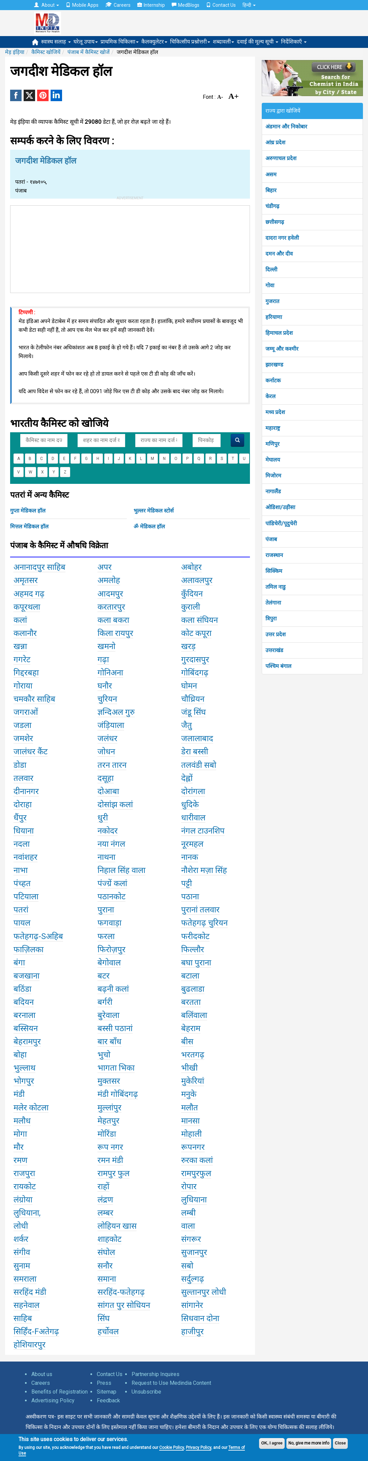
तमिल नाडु (275, 587)
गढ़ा (103, 659)
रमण (20, 1160)
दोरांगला (193, 791)
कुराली (190, 607)
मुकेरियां (192, 1081)
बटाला (190, 976)
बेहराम (190, 1028)
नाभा (20, 870)
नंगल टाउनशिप (203, 831)
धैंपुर (20, 817)
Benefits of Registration (59, 1392)
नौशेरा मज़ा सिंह (204, 870)
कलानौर (25, 633)
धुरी (102, 817)
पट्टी (186, 883)
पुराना (105, 909)
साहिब (22, 1318)
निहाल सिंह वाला (121, 870)
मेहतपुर (108, 1121)
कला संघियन (199, 620)
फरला (106, 936)
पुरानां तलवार (200, 909)
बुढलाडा (192, 989)
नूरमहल (192, 844)
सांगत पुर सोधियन (123, 1305)
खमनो (106, 646)
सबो (187, 1265)
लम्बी (188, 1213)
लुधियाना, (26, 1213)
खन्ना (20, 646)
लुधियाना (194, 1199)
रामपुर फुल (113, 1173)
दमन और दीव (279, 254)
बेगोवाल (109, 962)
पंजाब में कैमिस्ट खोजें (88, 52)
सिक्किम (273, 571)
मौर (18, 1147)
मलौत (189, 1107)
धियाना (23, 831)
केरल (270, 396)
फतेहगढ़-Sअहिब (38, 936)
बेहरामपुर (27, 1041)
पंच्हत (22, 883)
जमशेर (23, 738)
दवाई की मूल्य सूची (257, 41)
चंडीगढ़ (272, 206)
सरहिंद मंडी (29, 1292)
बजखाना (26, 976)
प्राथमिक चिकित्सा (120, 41)
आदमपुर (110, 593)
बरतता (191, 1002)
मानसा (190, 1121)
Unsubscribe (146, 1392)
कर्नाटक (273, 380)
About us (41, 1374)
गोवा (269, 285)
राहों (103, 1186)
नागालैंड (273, 491)
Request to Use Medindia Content (171, 1383)
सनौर (105, 1265)
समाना (106, 1279)
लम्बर (105, 1213)
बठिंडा (22, 989)
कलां (20, 620)
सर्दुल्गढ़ (192, 1279)
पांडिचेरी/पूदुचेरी (281, 523)
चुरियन (107, 699)
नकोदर (107, 831)
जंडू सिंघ (193, 712)
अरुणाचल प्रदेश (280, 158)
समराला (24, 1279)
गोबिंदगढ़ (194, 672)
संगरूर (191, 1239)
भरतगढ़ (192, 1054)
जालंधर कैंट (30, 751)
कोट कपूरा (196, 633)
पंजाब (271, 539)
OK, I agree (271, 1443)
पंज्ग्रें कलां (112, 883)
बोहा (20, 1054)
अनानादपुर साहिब (39, 567)
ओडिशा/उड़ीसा (280, 507)
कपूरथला (26, 607)
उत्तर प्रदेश (275, 634)
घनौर (104, 686)
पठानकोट (111, 896)
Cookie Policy (171, 1447)
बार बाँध (109, 1041)
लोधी (20, 1226)
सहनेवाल (26, 1305)
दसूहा (105, 778)
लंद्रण (105, 1199)
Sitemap (106, 1392)
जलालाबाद (197, 738)
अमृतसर (25, 580)
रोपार (189, 1186)
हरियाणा (273, 317)
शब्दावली (223, 41)
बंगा (19, 962)
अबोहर (191, 567)
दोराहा (22, 804)
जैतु (186, 725)
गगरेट (21, 659)
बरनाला (24, 1015)
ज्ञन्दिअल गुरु (116, 712)
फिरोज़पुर (111, 949)
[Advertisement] (130, 248)
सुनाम (21, 1265)
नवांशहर (25, 857)
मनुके (188, 1094)
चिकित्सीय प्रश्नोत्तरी (190, 41)
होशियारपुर (29, 1344)
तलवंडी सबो (198, 765)
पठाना (190, 896)
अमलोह (108, 580)
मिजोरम (273, 475)
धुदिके (190, 804)
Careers (118, 5)
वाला (188, 1226)
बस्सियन (25, 1028)
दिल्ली (271, 269)
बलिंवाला (194, 1015)
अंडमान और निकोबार (286, 126)
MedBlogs (185, 5)
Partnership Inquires (155, 1374)
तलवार (23, 778)
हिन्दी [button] (249, 5)
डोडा (19, 765)
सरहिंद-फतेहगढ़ (121, 1292)
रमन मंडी (110, 1160)
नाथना (106, 857)
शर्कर (20, 1239)
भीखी (189, 1068)
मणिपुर (272, 444)
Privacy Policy (198, 1447)
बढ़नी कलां (113, 989)
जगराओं (25, 712)
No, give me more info (308, 1443)
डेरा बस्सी (194, 751)
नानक (189, 857)
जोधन (106, 751)
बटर (103, 976)
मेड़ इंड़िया (14, 52)
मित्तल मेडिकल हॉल (29, 526)
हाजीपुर (192, 1331)
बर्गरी (104, 1002)
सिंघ (103, 1318)
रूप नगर (110, 1147)
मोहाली (191, 1134)
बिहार (271, 190)
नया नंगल (111, 844)
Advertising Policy (53, 1400)
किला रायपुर (115, 633)
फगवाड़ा (109, 923)
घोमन (189, 686)
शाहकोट (109, 1239)
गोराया (22, 686)
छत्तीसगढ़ (274, 222)
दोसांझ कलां (115, 804)
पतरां (20, 909)
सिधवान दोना (200, 1318)
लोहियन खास (117, 1226)
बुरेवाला (108, 1015)
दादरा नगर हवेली (282, 238)
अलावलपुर (197, 580)
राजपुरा (24, 1173)
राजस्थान (274, 555)
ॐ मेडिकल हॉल (149, 526)
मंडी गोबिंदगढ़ (117, 1094)
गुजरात (272, 301)
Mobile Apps (82, 5)
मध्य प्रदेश (275, 412)
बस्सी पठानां (115, 1028)
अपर (104, 567)
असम (271, 174)
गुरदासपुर (195, 659)
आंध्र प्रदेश (275, 142)
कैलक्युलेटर (154, 41)
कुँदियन (192, 593)
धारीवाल (193, 817)
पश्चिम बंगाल (278, 666)
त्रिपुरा (271, 618)
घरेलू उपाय (86, 41)
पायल (21, 923)
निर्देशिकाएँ (294, 41)
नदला (21, 844)
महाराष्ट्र (272, 428)
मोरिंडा (106, 1134)
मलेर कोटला (31, 1107)
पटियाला (25, 896)
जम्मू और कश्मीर (282, 349)
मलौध (22, 1121)
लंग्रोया (22, 1199)
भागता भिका (116, 1068)
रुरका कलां (197, 1160)
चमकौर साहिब (34, 699)
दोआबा (108, 791)
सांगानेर (192, 1305)
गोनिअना (110, 672)
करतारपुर (111, 607)
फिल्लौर (192, 949)
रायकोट (24, 1186)
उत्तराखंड (274, 650)
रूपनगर (193, 1147)
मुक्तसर (108, 1081)
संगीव (21, 1252)
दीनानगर (26, 791)
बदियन (23, 1002)
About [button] (46, 5)
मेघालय (272, 460)
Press (104, 1383)
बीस (187, 1041)
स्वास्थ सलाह (56, 41)
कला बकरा (113, 620)
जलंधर (107, 738)
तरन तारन (111, 765)
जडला (22, 725)
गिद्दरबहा (26, 672)
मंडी (19, 1094)
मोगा (20, 1134)
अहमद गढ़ (29, 593)
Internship (151, 5)
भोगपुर (23, 1081)
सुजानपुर (194, 1252)
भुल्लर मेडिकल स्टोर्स (154, 510)
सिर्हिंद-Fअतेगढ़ (36, 1331)
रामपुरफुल (196, 1173)
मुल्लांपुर (109, 1107)
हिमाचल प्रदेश (279, 333)
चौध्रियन (192, 699)
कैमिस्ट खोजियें (45, 52)
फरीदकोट (195, 936)
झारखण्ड (274, 364)
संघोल (106, 1252)
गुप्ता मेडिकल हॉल (28, 510)
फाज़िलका (28, 949)
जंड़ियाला (110, 725)
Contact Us (221, 5)
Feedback (108, 1400)
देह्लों (187, 778)
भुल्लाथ (24, 1068)
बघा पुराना (196, 962)
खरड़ (188, 646)
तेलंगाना (273, 603)
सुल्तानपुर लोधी (203, 1292)
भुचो (103, 1054)
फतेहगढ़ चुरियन (204, 923)
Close (340, 1443)
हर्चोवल (108, 1331)
